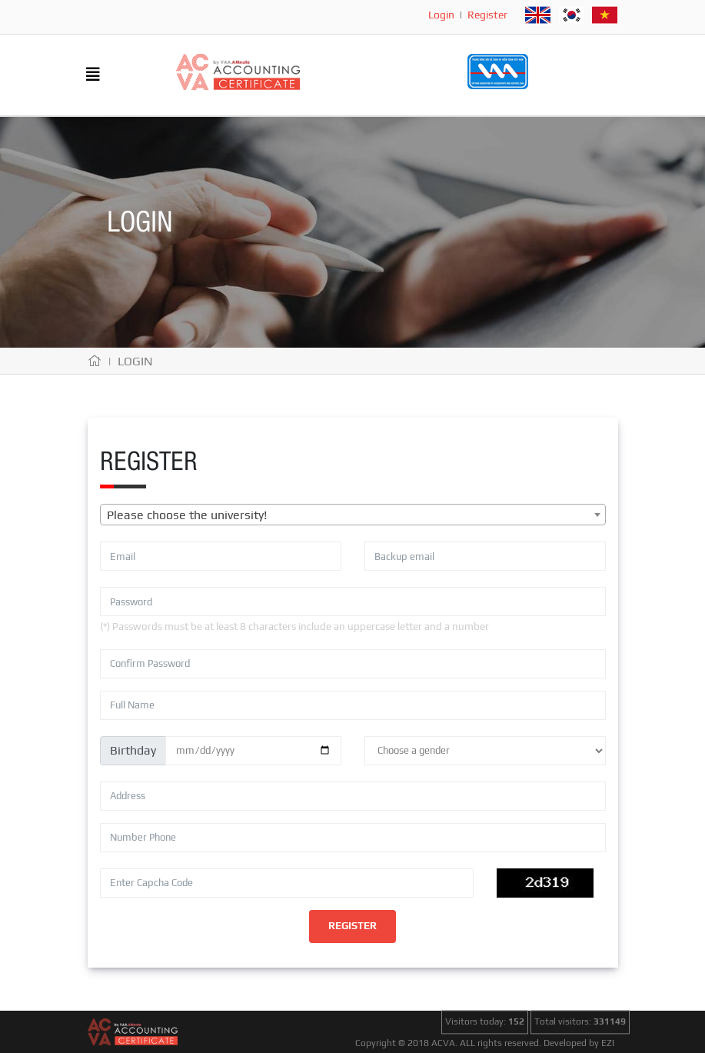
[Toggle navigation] (93, 75)
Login (441, 14)
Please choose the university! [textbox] (187, 515)
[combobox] (353, 514)
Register (487, 14)
